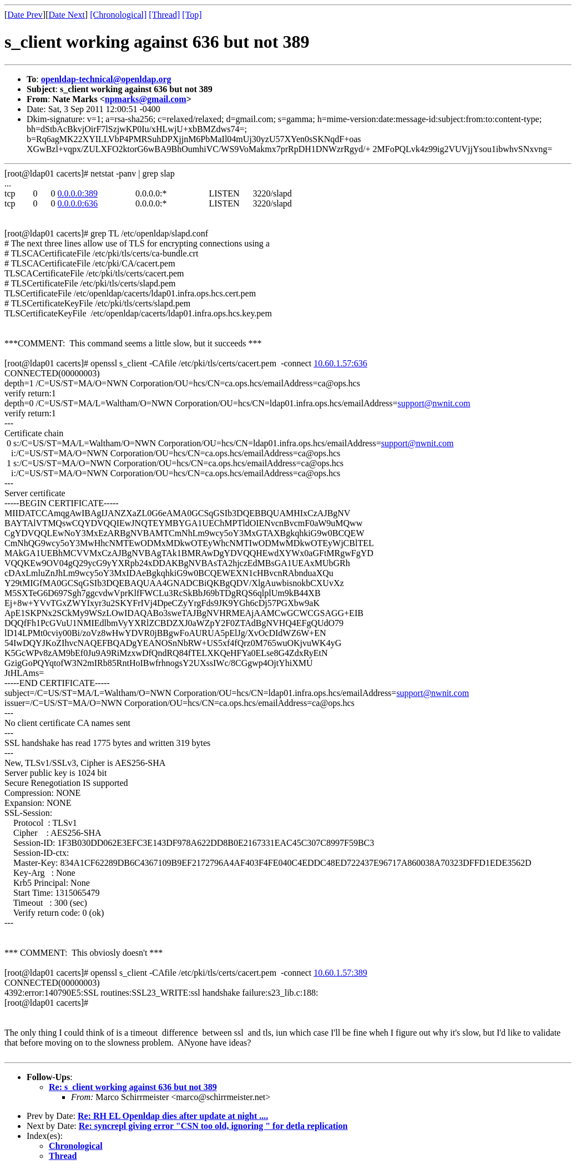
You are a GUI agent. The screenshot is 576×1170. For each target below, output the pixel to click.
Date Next (67, 14)
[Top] (191, 14)
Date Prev (25, 14)
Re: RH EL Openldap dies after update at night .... (173, 1116)
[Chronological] (118, 14)
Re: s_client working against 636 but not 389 (133, 1087)
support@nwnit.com (434, 403)
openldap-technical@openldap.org (106, 79)
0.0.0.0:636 (78, 203)
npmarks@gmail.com (145, 99)
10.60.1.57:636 (340, 363)
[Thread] (164, 14)
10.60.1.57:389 (340, 972)
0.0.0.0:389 (78, 193)
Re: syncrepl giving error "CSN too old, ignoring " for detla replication (213, 1126)
